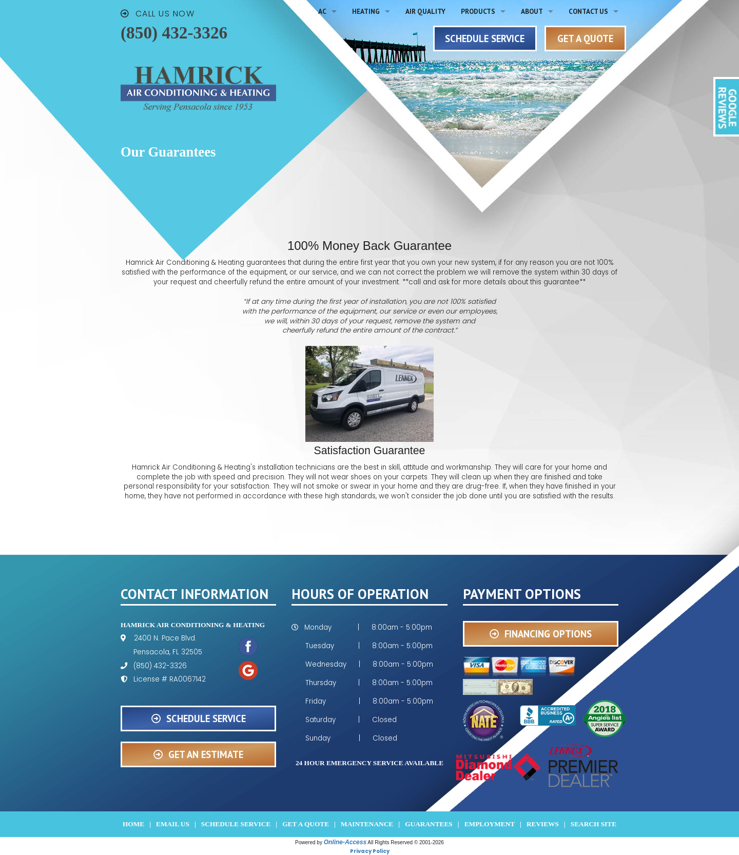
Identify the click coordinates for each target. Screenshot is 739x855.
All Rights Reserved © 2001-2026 (405, 842)
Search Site (593, 824)
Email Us (172, 824)
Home (133, 824)
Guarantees (429, 824)
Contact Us (588, 11)
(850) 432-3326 (174, 32)
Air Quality (425, 11)
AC (322, 11)
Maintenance (367, 824)
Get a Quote (305, 824)
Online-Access (345, 842)
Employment (489, 824)
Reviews (543, 824)
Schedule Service (235, 824)
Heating (366, 11)
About (532, 11)
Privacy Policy (370, 851)
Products (478, 11)
